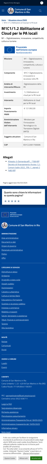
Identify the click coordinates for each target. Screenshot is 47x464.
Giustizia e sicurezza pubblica (13, 303)
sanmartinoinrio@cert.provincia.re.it (20, 395)
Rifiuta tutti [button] (24, 458)
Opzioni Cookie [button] (10, 458)
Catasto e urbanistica (10, 291)
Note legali (6, 432)
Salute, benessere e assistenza (14, 315)
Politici (4, 253)
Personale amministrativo (12, 249)
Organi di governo (9, 245)
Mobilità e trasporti (9, 311)
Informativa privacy (10, 428)
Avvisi (4, 349)
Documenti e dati (9, 241)
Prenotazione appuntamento (13, 416)
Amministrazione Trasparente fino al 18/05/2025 (22, 420)
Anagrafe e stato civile (11, 279)
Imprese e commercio (10, 307)
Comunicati (6, 345)
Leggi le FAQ (7, 404)
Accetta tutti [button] (36, 458)
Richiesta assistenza (10, 412)
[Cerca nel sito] (40, 11)
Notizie (4, 341)
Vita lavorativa (8, 327)
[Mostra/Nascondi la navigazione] (3, 10)
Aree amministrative (10, 237)
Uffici (4, 257)
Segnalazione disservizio (12, 408)
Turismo (5, 323)
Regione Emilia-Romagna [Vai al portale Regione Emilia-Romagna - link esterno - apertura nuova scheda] (12, 3)
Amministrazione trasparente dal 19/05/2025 (21, 424)
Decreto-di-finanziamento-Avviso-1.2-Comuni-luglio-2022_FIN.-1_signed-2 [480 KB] (24, 167)
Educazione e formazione (12, 299)
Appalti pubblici (8, 283)
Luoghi (4, 363)
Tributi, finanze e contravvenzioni (15, 319)
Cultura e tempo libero (11, 295)
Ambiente (6, 275)
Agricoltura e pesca (9, 271)
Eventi (4, 367)
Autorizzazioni (7, 287)
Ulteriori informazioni (31, 453)
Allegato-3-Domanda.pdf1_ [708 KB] (23, 161)
